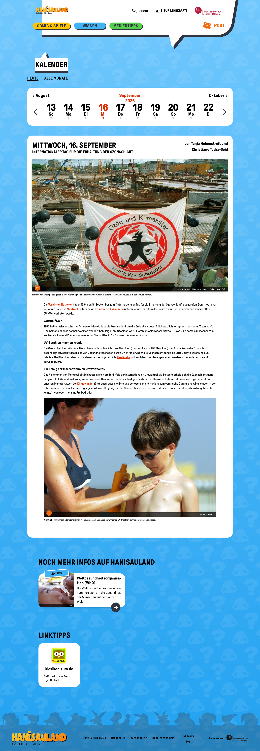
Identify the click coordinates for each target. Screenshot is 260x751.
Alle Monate (56, 78)
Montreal (72, 309)
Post (214, 26)
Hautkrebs (123, 357)
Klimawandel (85, 383)
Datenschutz (139, 738)
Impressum (118, 738)
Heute (32, 78)
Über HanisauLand (94, 738)
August (41, 95)
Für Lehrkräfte (171, 11)
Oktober (218, 95)
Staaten (100, 309)
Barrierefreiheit (163, 738)
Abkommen (117, 309)
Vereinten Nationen (60, 304)
